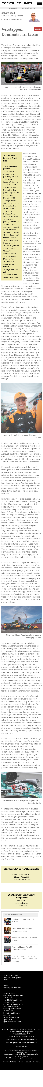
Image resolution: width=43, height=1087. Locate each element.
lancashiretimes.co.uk (29, 1039)
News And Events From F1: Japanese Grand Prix (18, 930)
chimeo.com (13, 1036)
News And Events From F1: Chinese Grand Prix (18, 949)
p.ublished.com (20, 1034)
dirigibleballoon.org (13, 1039)
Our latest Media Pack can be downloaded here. (21, 1062)
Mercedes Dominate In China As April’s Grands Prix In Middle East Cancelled (20, 959)
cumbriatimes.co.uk (26, 1036)
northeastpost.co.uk (13, 1042)
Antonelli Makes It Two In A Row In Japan (20, 939)
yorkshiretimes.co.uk (29, 1042)
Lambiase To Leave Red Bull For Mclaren (20, 921)
